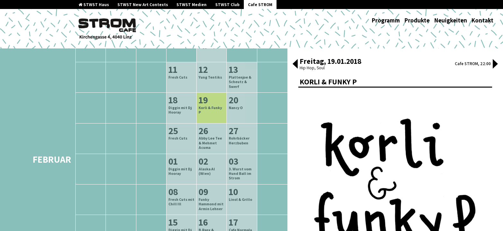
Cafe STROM (260, 4)
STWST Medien (191, 4)
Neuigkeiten (450, 20)
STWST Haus (94, 4)
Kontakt (482, 20)
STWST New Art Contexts (142, 4)
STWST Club (227, 4)
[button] (295, 64)
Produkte (417, 20)
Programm (385, 20)
